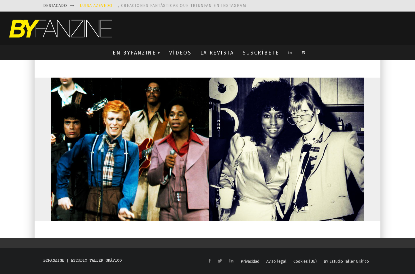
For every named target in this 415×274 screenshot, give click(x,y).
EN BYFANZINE (134, 53)
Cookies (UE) (305, 262)
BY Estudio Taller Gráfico (346, 262)
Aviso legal (276, 262)
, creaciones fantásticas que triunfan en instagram (163, 5)
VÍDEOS (180, 53)
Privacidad (250, 262)
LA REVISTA (217, 53)
